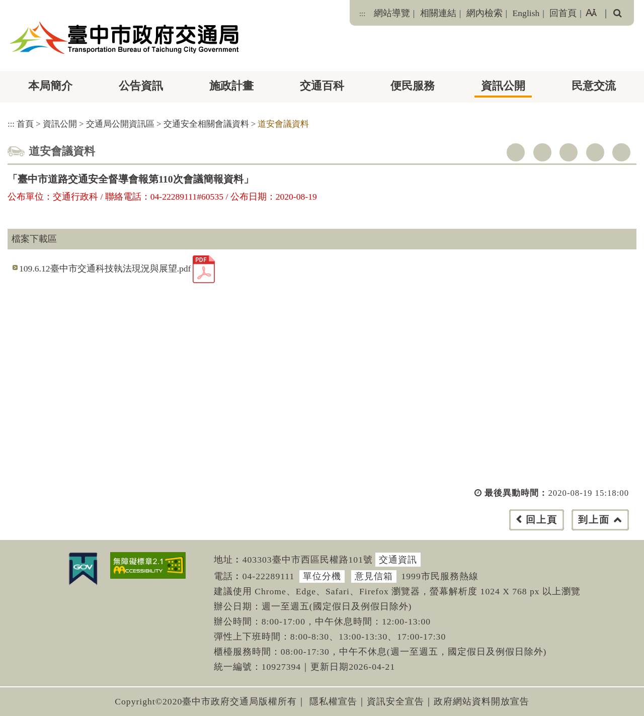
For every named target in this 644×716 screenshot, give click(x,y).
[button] (344, 530)
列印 (621, 152)
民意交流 (594, 85)
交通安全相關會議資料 (206, 124)
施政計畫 (231, 85)
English (526, 13)
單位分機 (322, 576)
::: (362, 14)
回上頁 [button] (541, 519)
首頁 (25, 124)
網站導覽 (392, 13)
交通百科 (322, 85)
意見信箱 (374, 576)
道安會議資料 (283, 124)
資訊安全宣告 (395, 701)
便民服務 (412, 85)
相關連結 (438, 13)
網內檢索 (484, 13)
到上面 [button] (594, 519)
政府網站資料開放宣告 (481, 701)
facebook (516, 152)
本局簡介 (50, 85)
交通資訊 (398, 560)
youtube (568, 152)
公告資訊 (141, 85)
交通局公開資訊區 (120, 124)
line (595, 152)
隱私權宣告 (333, 701)
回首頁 (563, 13)
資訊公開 (503, 85)
